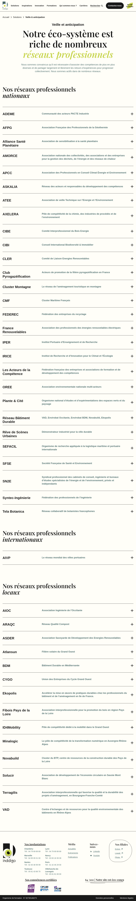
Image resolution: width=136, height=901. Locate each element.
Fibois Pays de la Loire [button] (16, 712)
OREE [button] (7, 387)
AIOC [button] (7, 611)
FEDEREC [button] (11, 314)
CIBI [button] (6, 245)
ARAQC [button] (9, 624)
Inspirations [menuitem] (27, 6)
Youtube (95, 855)
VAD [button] (6, 810)
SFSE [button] (7, 464)
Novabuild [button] (11, 758)
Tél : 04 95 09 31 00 (34, 856)
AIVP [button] (6, 558)
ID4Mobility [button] (11, 727)
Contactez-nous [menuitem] (115, 6)
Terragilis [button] (10, 793)
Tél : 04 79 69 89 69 (34, 850)
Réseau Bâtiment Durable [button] (16, 420)
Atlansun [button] (10, 652)
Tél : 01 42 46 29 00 (55, 863)
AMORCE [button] (10, 156)
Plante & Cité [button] (13, 401)
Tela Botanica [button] (13, 511)
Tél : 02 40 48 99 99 (34, 863)
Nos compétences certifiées (41, 879)
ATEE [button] (7, 200)
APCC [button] (7, 173)
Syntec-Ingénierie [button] (16, 498)
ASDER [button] (8, 638)
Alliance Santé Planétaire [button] (14, 143)
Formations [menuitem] (52, 6)
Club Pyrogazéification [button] (16, 274)
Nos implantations (35, 844)
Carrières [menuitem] (84, 6)
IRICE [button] (7, 356)
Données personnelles (105, 898)
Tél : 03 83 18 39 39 (55, 856)
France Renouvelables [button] (14, 330)
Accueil (6, 17)
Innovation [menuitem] (39, 6)
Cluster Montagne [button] (17, 287)
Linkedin (95, 851)
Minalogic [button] (10, 741)
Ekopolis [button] (9, 693)
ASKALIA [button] (10, 187)
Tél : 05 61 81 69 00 (55, 871)
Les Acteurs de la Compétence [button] (16, 372)
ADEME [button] (9, 114)
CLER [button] (7, 259)
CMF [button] (6, 301)
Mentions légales (126, 898)
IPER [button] (6, 342)
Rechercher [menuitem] (95, 6)
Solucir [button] (8, 775)
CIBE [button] (7, 231)
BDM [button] (6, 666)
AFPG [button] (7, 128)
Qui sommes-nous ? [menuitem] (68, 6)
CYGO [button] (7, 679)
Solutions (17, 17)
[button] (87, 114)
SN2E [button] (7, 479)
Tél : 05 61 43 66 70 (34, 870)
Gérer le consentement (8, 853)
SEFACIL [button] (10, 446)
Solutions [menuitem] (15, 6)
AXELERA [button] (11, 214)
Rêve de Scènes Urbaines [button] (15, 434)
